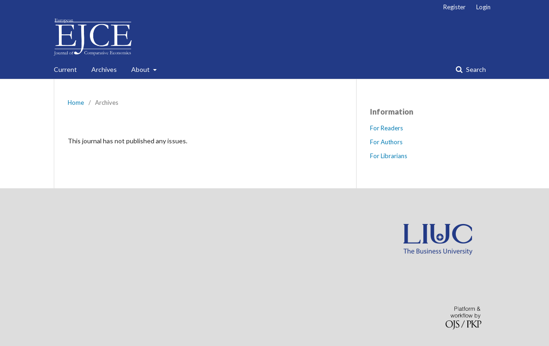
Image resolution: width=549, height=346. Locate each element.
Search (475, 69)
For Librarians (388, 156)
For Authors (386, 142)
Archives (104, 69)
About (141, 69)
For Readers (386, 128)
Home (76, 102)
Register (454, 7)
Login (483, 7)
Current (65, 69)
